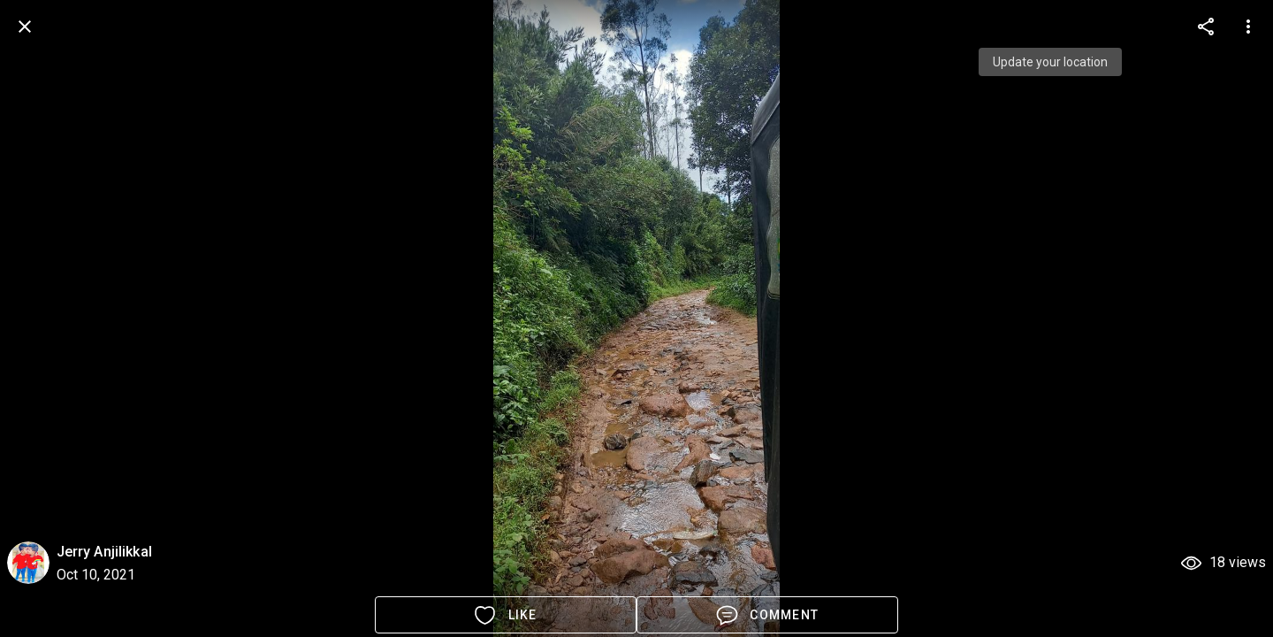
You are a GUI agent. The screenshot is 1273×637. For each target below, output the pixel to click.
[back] (25, 26)
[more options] (1206, 26)
